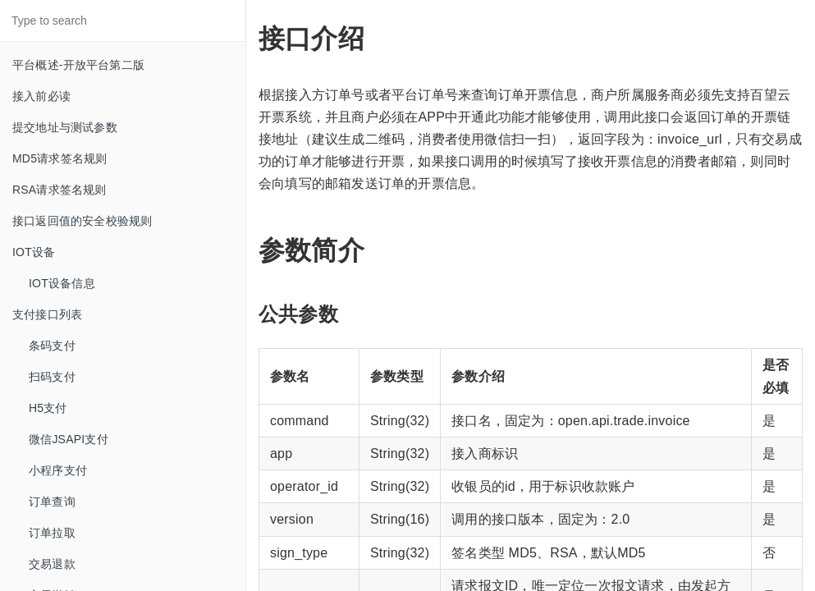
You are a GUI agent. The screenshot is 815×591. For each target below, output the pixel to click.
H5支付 (48, 408)
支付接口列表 (47, 314)
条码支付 (52, 345)
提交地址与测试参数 (64, 127)
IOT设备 (33, 252)
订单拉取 (52, 532)
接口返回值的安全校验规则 (82, 220)
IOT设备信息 (62, 283)
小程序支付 (58, 470)
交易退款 (52, 563)
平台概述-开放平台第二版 (78, 64)
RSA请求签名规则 (59, 189)
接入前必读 (41, 96)
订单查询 (52, 501)
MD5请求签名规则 (59, 158)
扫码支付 (52, 376)
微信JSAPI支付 (68, 439)
